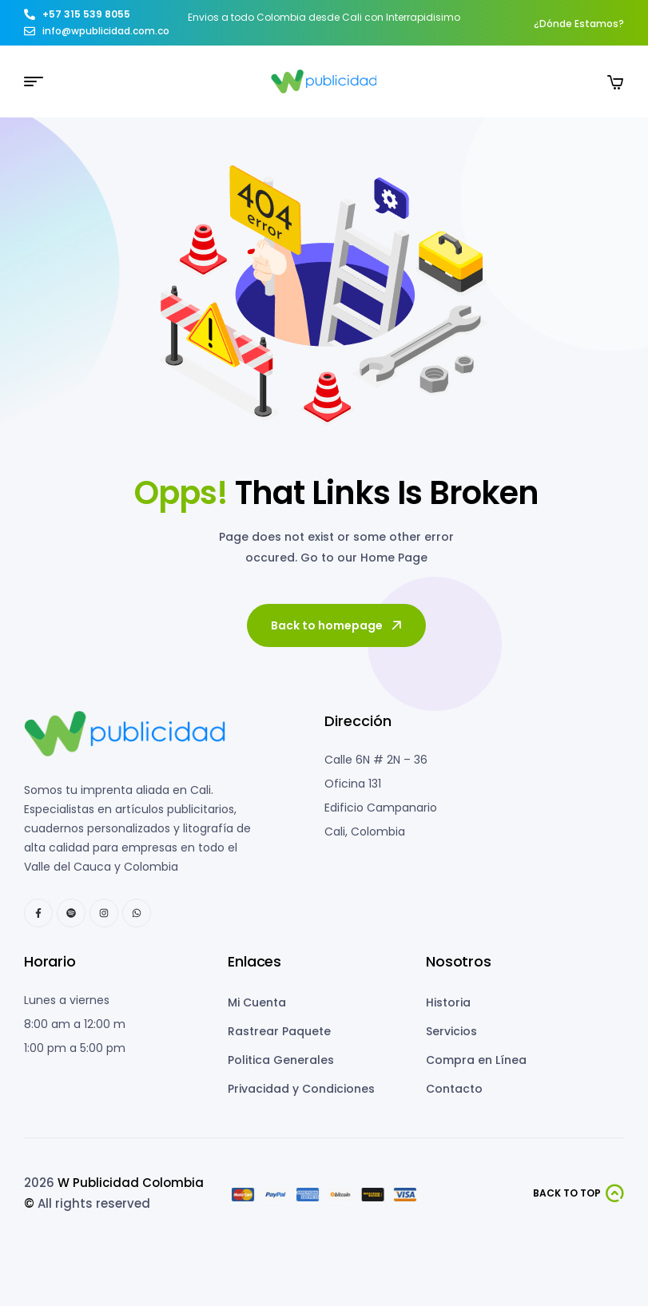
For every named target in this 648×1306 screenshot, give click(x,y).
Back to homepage (337, 625)
